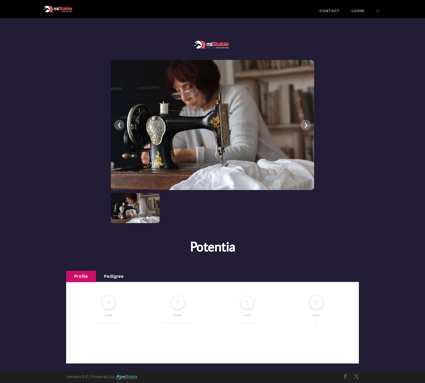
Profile (81, 276)
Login (358, 11)
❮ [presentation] (119, 124)
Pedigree (114, 276)
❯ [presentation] (306, 124)
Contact (329, 11)
